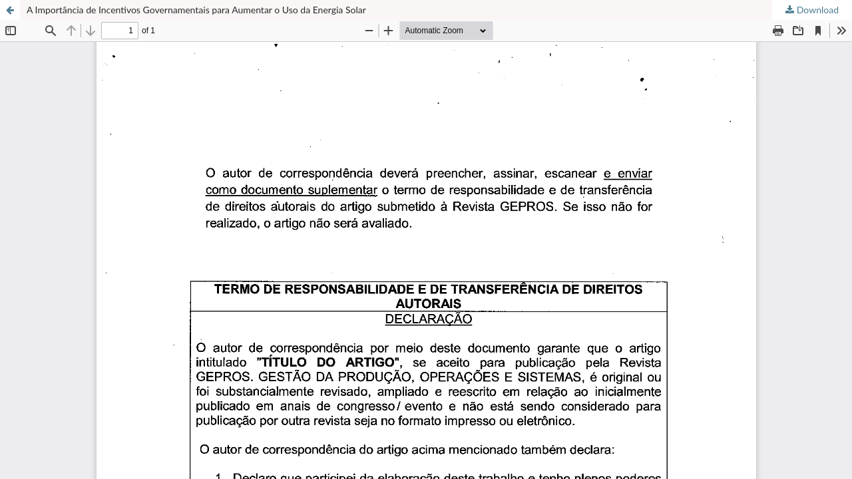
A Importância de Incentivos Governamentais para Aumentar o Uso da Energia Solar (196, 9)
